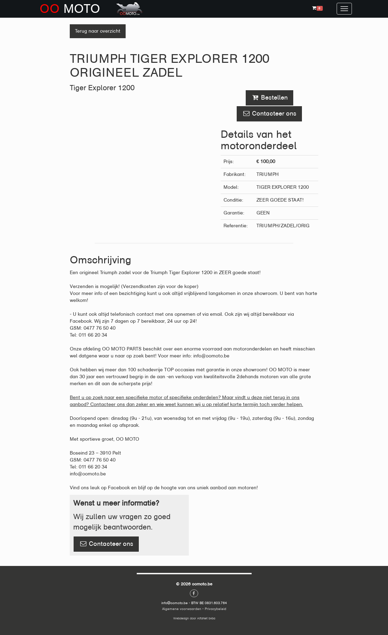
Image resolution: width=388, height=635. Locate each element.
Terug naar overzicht (97, 31)
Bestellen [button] (269, 97)
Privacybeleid (215, 609)
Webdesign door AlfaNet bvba (194, 618)
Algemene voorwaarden (181, 609)
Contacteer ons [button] (269, 113)
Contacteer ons (106, 544)
